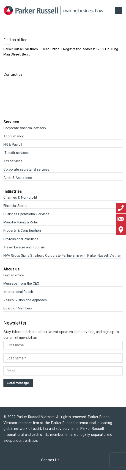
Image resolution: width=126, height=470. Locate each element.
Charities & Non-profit (20, 197)
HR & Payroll (12, 144)
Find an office (15, 40)
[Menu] (118, 10)
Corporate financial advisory (24, 128)
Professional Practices (20, 239)
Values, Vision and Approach (25, 300)
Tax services (12, 161)
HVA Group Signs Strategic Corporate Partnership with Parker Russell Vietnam (62, 255)
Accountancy (13, 136)
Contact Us (50, 460)
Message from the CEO (21, 283)
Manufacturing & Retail (20, 222)
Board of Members (17, 308)
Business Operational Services (26, 214)
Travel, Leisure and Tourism (24, 247)
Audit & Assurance (17, 178)
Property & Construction (22, 230)
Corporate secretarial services (26, 169)
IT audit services (16, 153)
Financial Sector (15, 206)
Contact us (12, 74)
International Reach (18, 292)
